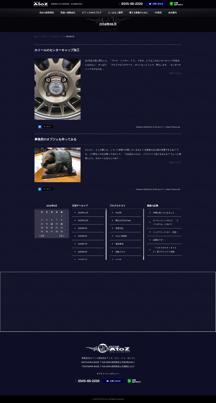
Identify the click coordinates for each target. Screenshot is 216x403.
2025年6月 (82, 252)
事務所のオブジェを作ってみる (55, 139)
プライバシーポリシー (108, 373)
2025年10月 (83, 220)
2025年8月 (82, 236)
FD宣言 (158, 12)
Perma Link (176, 127)
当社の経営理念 (46, 12)
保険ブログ (120, 252)
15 (62, 224)
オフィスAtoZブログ (91, 12)
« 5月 (41, 236)
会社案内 (172, 12)
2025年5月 (82, 259)
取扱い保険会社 (68, 12)
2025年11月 (83, 213)
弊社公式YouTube (123, 220)
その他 (118, 259)
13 (52, 224)
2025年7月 (82, 244)
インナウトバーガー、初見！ (165, 232)
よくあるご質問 (115, 12)
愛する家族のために (138, 12)
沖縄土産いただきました (163, 213)
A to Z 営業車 (121, 236)
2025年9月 (82, 228)
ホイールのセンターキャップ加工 (57, 50)
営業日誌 (119, 228)
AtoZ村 (119, 213)
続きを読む (175, 73)
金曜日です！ (159, 240)
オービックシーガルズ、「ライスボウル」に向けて (165, 222)
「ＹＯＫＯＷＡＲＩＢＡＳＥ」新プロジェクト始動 (164, 250)
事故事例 (119, 244)
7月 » (61, 236)
